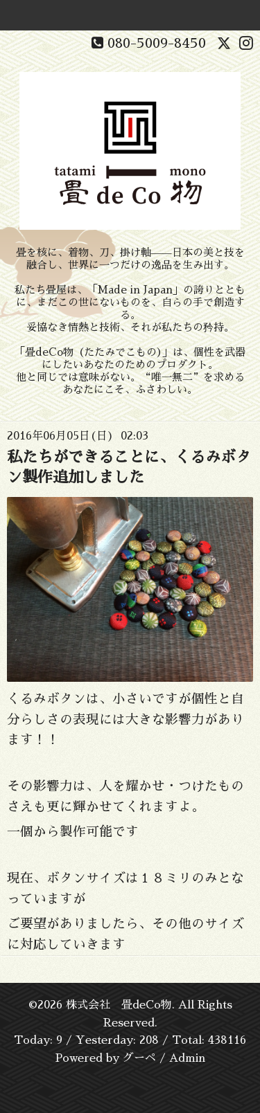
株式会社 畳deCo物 (119, 1005)
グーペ (139, 1058)
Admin (187, 1058)
